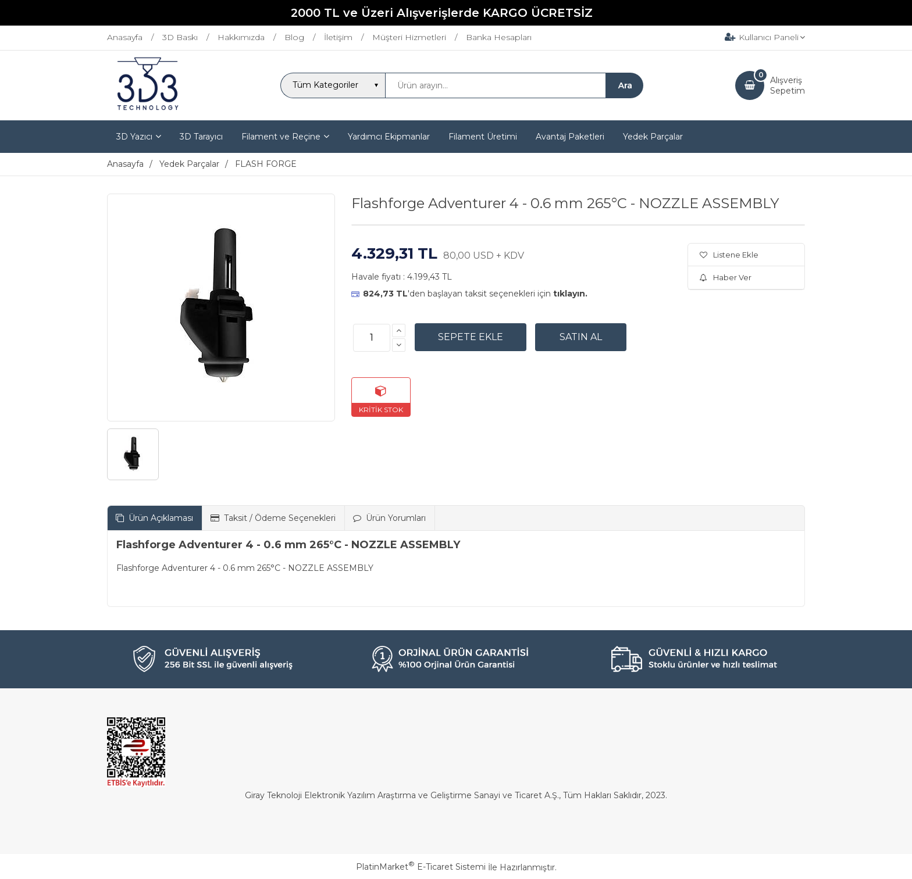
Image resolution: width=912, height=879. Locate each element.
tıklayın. (570, 293)
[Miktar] (371, 338)
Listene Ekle (729, 254)
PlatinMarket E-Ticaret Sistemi (421, 867)
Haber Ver (725, 277)
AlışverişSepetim (787, 85)
